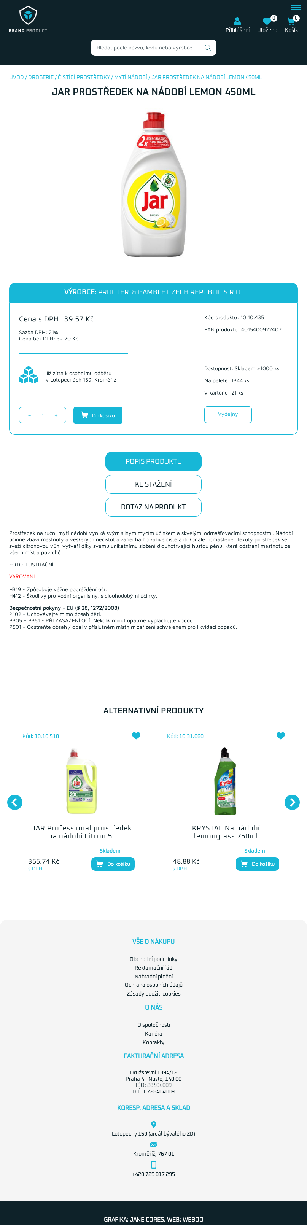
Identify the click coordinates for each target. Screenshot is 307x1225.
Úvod (16, 77)
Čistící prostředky (84, 77)
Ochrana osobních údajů (154, 985)
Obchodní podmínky (153, 959)
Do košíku (98, 415)
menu (296, 7)
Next (288, 798)
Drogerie (41, 77)
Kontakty (153, 1042)
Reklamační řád (153, 968)
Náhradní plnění (154, 977)
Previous (11, 798)
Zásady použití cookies (154, 994)
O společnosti (153, 1025)
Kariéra (153, 1034)
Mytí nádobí (130, 77)
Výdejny (228, 413)
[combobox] (153, 48)
